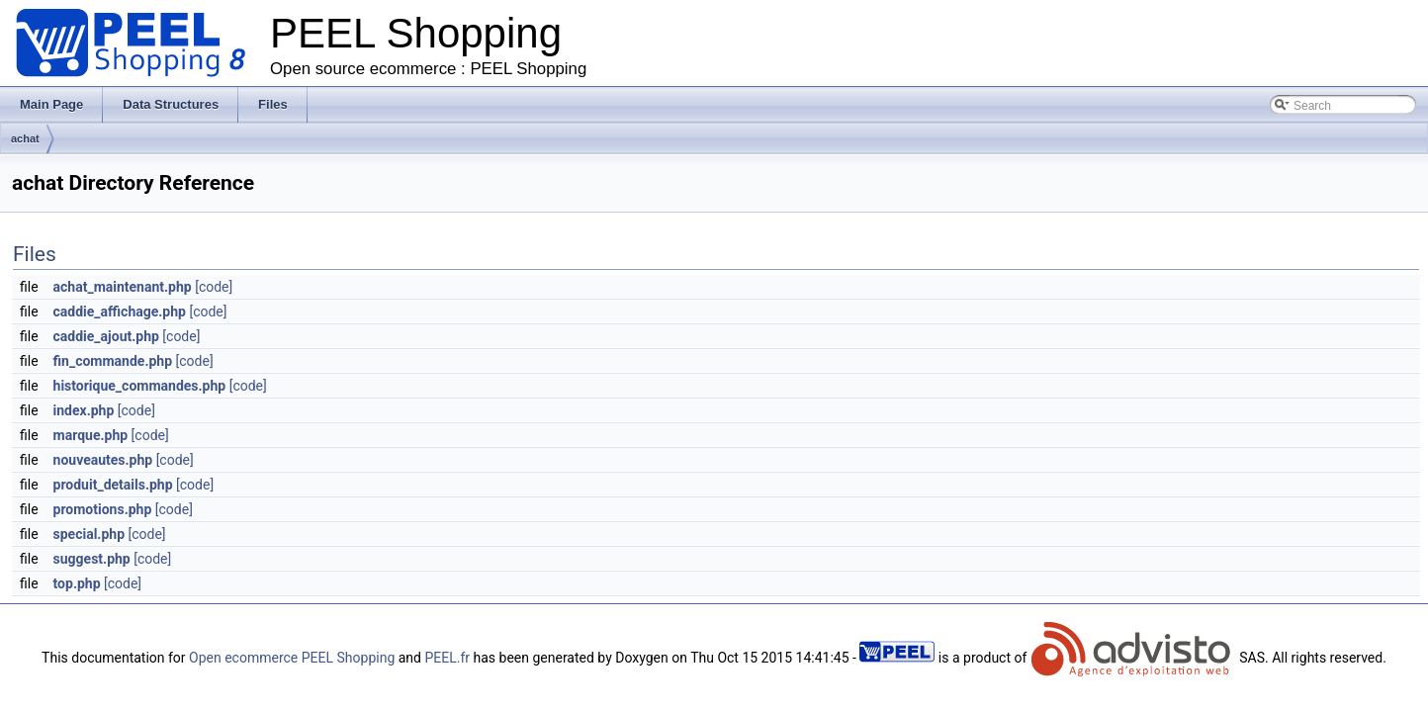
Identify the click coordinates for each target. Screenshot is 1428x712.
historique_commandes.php (139, 386)
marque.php (91, 435)
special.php (89, 534)
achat (25, 138)
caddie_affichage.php (119, 311)
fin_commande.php (113, 361)
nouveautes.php (103, 460)
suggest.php (92, 559)
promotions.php (102, 509)
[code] (213, 287)
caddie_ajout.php (106, 336)
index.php (84, 410)
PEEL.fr (447, 658)
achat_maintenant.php (122, 287)
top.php (77, 583)
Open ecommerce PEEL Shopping (292, 658)
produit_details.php (113, 484)
